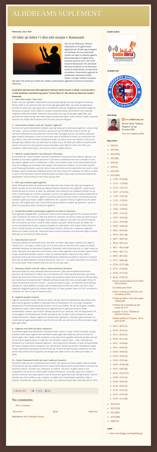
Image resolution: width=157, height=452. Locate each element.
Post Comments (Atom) (34, 416)
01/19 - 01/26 (119, 390)
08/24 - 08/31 (119, 243)
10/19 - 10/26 (119, 217)
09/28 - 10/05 (119, 226)
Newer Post (18, 412)
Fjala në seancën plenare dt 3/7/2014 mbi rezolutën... (127, 282)
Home (55, 412)
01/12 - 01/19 (119, 394)
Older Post (93, 412)
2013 (113, 404)
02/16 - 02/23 (119, 373)
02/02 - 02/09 (119, 381)
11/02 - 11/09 (119, 209)
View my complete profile (133, 133)
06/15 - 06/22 (119, 326)
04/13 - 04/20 (119, 347)
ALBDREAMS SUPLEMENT (56, 14)
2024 (113, 154)
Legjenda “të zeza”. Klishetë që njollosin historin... (125, 312)
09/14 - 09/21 (119, 235)
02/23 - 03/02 (119, 369)
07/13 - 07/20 (119, 269)
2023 (113, 158)
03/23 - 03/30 (119, 356)
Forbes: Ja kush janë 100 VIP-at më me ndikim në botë (127, 293)
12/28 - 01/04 (119, 179)
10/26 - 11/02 (119, 213)
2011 (113, 412)
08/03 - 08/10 (119, 256)
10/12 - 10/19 (119, 222)
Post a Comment (23, 405)
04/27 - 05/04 (119, 343)
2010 (113, 417)
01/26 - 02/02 (119, 386)
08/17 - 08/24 (119, 247)
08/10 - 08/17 (119, 252)
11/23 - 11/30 (119, 200)
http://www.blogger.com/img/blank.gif (126, 433)
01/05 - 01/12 (119, 399)
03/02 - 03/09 (119, 364)
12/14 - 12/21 (119, 188)
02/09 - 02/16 (119, 377)
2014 (113, 175)
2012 (113, 408)
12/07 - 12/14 (119, 192)
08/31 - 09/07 (119, 239)
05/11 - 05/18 (119, 335)
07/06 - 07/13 (119, 273)
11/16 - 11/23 (119, 205)
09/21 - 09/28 (119, 230)
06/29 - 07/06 (119, 277)
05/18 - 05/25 (119, 330)
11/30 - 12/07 (119, 196)
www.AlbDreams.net (134, 119)
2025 (113, 150)
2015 (113, 171)
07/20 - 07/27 (119, 264)
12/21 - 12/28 (119, 183)
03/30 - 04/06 (119, 352)
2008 (113, 421)
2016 (113, 167)
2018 (113, 162)
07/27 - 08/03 (119, 260)
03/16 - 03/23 (119, 360)
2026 (113, 145)
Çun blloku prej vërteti (122, 287)
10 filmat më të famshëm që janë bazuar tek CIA (126, 306)
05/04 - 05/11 (119, 339)
